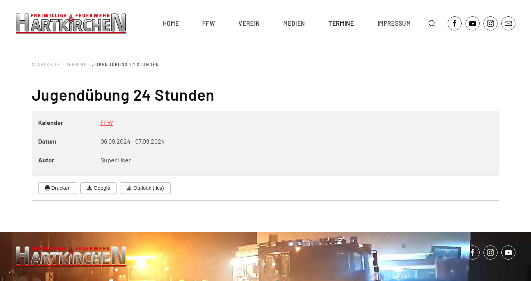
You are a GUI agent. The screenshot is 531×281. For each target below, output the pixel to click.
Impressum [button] (394, 23)
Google (98, 188)
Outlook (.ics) (145, 188)
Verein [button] (249, 23)
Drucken (58, 188)
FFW (107, 122)
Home (171, 23)
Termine (341, 23)
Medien (294, 23)
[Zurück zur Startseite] (71, 23)
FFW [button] (208, 23)
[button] (432, 23)
